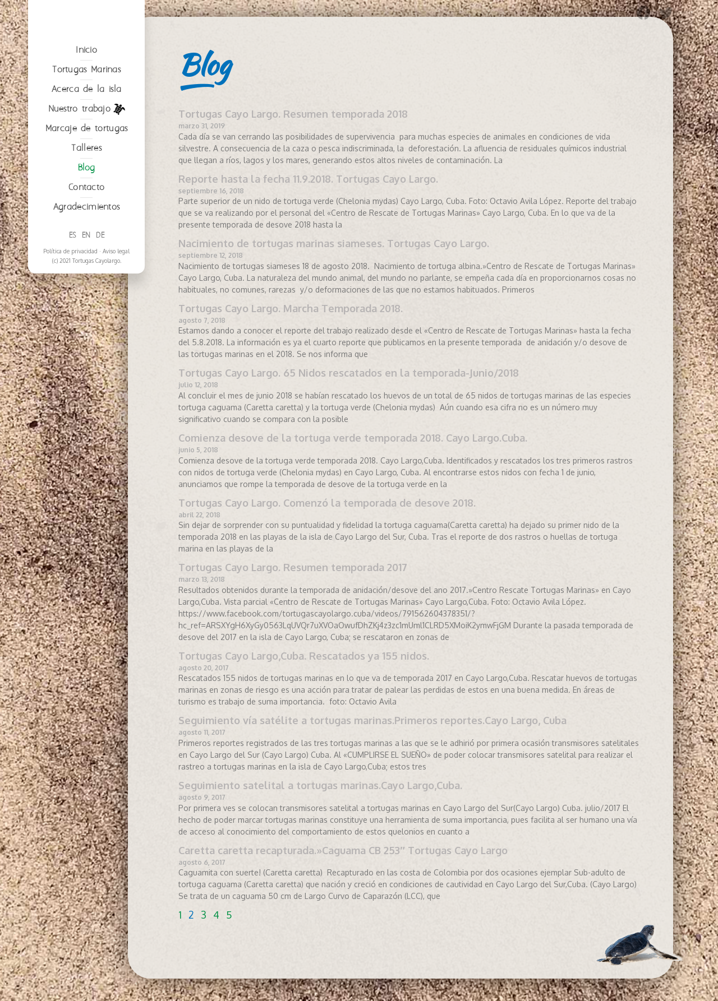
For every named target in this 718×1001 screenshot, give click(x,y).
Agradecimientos (86, 291)
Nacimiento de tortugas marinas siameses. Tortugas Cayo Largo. (333, 243)
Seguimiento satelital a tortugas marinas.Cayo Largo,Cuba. (320, 785)
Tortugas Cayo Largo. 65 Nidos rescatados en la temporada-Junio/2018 (348, 373)
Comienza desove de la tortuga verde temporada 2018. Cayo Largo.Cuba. (352, 438)
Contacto (86, 271)
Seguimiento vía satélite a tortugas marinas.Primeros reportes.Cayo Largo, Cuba (372, 720)
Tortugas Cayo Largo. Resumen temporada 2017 (292, 567)
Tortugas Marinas (86, 154)
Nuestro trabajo (86, 193)
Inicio (86, 134)
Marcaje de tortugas (86, 212)
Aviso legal (116, 335)
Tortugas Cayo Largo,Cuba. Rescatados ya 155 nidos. (303, 656)
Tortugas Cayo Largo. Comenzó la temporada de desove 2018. (327, 503)
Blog (86, 252)
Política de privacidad (70, 335)
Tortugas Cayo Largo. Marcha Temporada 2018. (290, 308)
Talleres (86, 232)
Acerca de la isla (86, 173)
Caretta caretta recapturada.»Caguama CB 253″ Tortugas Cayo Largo (343, 850)
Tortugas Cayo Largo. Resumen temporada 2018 (293, 114)
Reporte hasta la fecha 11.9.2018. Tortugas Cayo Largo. (308, 179)
